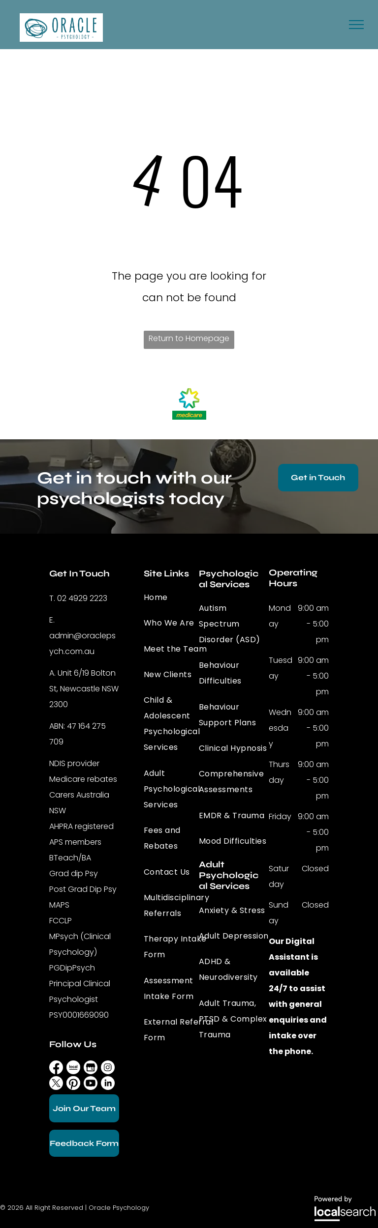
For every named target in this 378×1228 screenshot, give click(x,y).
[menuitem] (179, 597)
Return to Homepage (189, 338)
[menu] (356, 24)
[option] (189, 403)
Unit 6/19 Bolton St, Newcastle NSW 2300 (84, 688)
